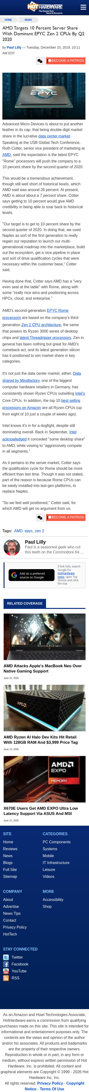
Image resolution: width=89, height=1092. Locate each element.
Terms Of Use (52, 1089)
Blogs (8, 863)
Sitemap (10, 877)
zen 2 (39, 531)
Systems (50, 849)
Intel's (80, 393)
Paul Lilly (35, 542)
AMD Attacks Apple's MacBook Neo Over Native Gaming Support (43, 668)
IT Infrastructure (56, 863)
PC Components (56, 842)
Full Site (10, 870)
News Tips (12, 913)
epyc (29, 531)
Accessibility (53, 900)
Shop (47, 907)
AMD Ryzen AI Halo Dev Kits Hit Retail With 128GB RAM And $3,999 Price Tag (41, 740)
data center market (54, 136)
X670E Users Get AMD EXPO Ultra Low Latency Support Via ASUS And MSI (41, 811)
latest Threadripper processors (45, 338)
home (8, 20)
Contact (9, 920)
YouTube (19, 971)
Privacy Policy (15, 927)
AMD (6, 155)
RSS (15, 978)
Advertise (11, 907)
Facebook (20, 964)
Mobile (48, 856)
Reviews (10, 849)
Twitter (17, 957)
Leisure (49, 870)
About (8, 900)
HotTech (10, 934)
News (28, 20)
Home (8, 842)
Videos (48, 877)
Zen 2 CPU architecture (41, 325)
